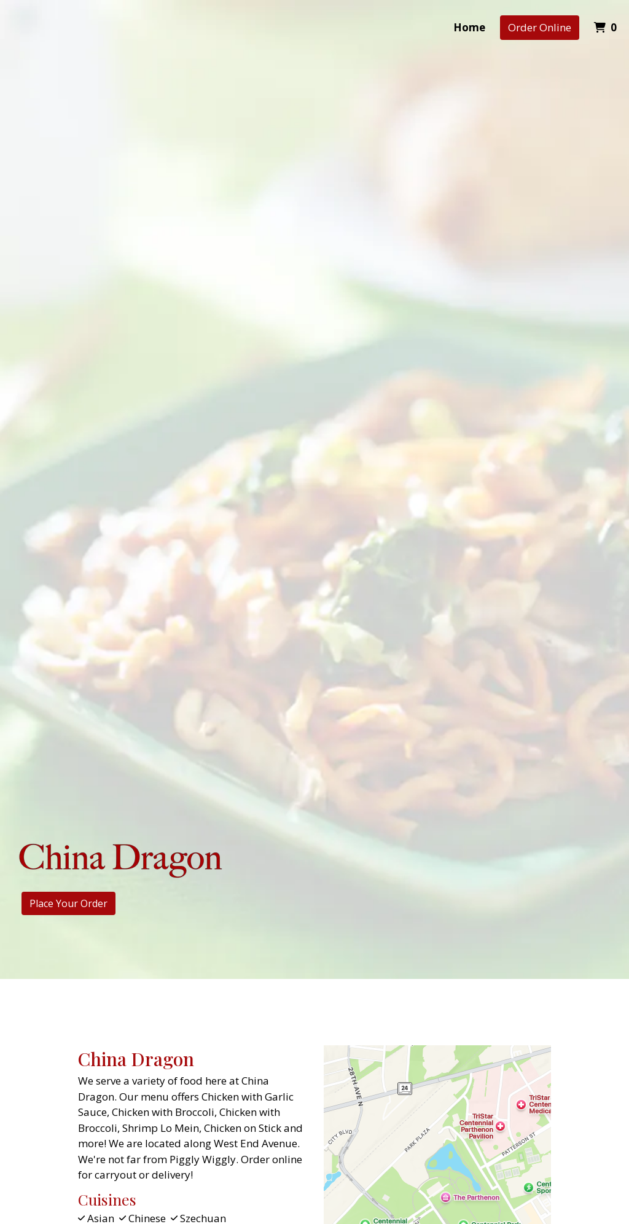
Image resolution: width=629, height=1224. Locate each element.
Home (469, 27)
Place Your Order (68, 903)
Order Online (539, 27)
